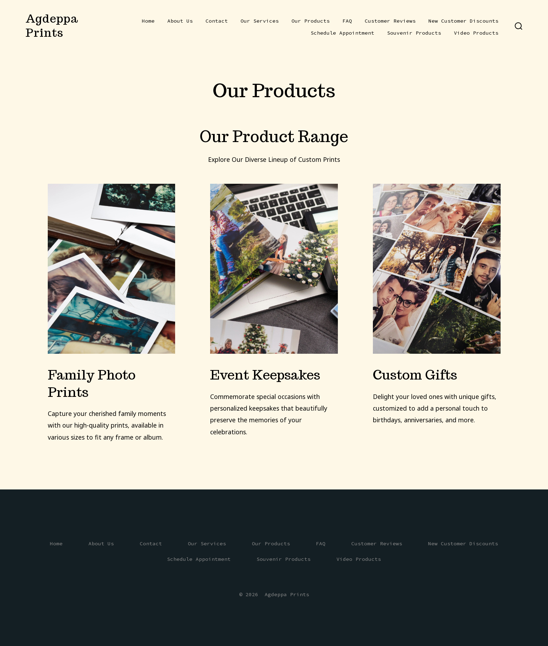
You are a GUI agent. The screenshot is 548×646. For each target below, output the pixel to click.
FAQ (347, 21)
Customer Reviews (390, 21)
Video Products (476, 33)
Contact (217, 21)
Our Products (311, 21)
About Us (180, 21)
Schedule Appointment (342, 33)
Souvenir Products (414, 33)
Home (148, 21)
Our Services (260, 21)
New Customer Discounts (463, 21)
